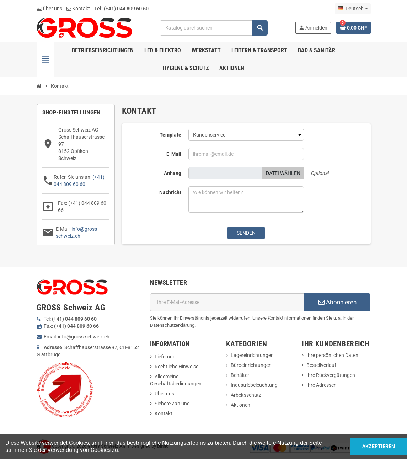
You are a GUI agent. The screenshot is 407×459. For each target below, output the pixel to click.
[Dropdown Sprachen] (352, 8)
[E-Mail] (227, 302)
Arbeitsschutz (246, 395)
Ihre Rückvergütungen (330, 375)
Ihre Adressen (321, 385)
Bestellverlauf (321, 365)
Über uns (164, 393)
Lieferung (165, 356)
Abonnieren (337, 302)
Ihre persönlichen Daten (332, 355)
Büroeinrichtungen (251, 365)
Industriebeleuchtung (254, 385)
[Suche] (213, 28)
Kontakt (78, 8)
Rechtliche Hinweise (176, 366)
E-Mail (173, 154)
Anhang (172, 173)
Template (170, 135)
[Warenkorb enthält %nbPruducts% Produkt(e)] (353, 28)
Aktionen (240, 405)
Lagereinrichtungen (252, 355)
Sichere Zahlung (172, 403)
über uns (49, 8)
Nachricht (170, 192)
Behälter (240, 375)
